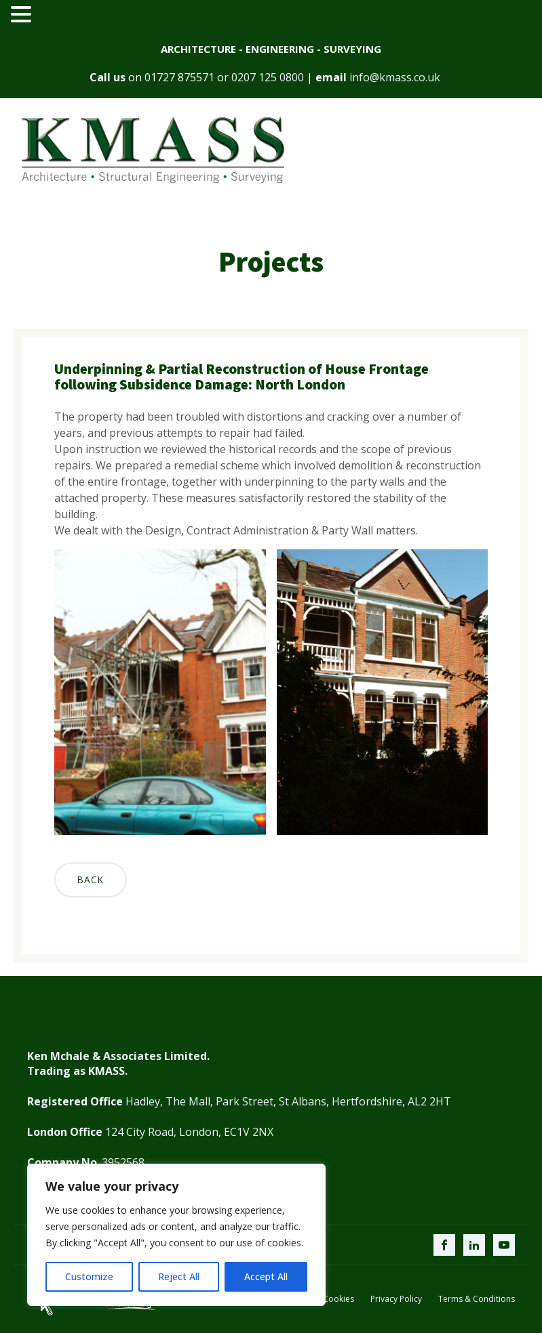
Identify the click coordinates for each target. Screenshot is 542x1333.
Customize (89, 1276)
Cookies (338, 1299)
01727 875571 (179, 77)
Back (90, 879)
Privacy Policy (396, 1299)
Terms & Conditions (476, 1299)
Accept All (266, 1276)
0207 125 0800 (267, 77)
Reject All (178, 1276)
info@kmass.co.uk (394, 77)
